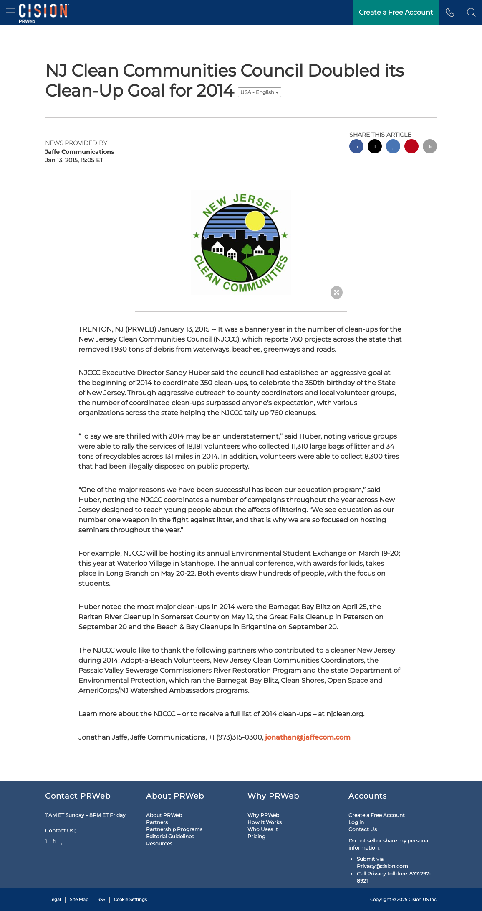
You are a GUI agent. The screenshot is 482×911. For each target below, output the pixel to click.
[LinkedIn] (62, 840)
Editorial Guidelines (170, 836)
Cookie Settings (130, 899)
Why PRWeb (263, 815)
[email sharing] (430, 147)
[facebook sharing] (356, 147)
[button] (471, 12)
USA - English (259, 92)
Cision (415, 899)
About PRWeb (164, 815)
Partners (157, 822)
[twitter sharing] (375, 147)
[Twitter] (47, 840)
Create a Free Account (376, 815)
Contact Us (60, 830)
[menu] (10, 12)
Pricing (256, 836)
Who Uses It (262, 829)
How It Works (264, 822)
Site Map (79, 899)
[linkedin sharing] (393, 147)
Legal (55, 899)
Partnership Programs (174, 829)
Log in (356, 822)
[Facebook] (54, 840)
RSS (101, 899)
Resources (159, 843)
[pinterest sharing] (411, 147)
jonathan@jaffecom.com (308, 737)
